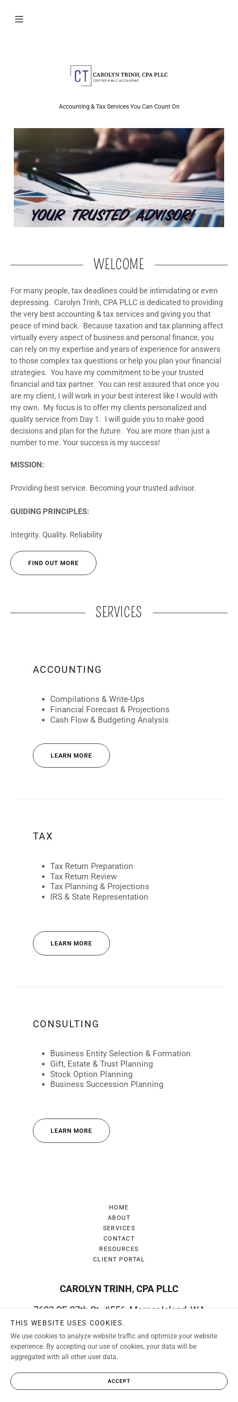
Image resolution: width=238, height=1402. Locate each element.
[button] (19, 19)
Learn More (62, 755)
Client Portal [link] (119, 1259)
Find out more (44, 563)
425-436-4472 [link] (119, 1345)
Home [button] (119, 1207)
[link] (119, 76)
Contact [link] (119, 1238)
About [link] (119, 1217)
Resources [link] (118, 1248)
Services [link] (119, 1228)
